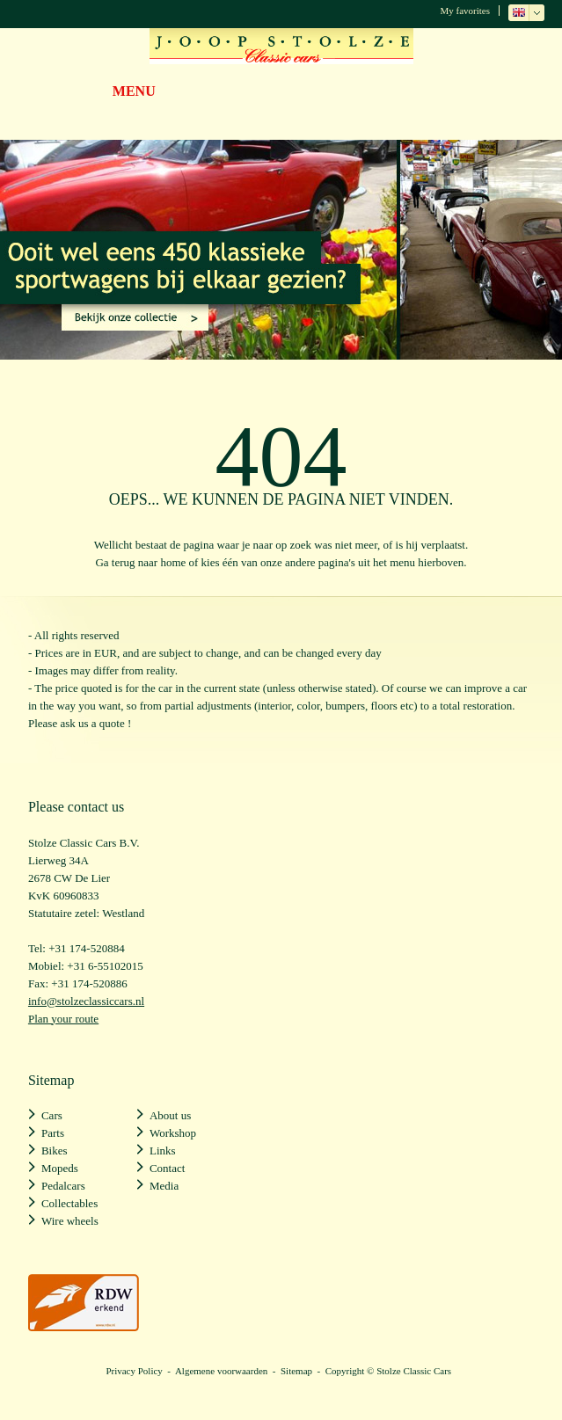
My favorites (465, 10)
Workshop (173, 1133)
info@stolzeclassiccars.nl (86, 1001)
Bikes (54, 1150)
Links (163, 1150)
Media (164, 1185)
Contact (167, 1168)
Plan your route (63, 1018)
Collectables (69, 1203)
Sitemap (296, 1370)
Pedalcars (63, 1185)
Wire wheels (70, 1220)
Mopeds (59, 1168)
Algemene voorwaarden (221, 1370)
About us (170, 1115)
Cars (51, 1115)
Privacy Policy (134, 1370)
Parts (52, 1133)
